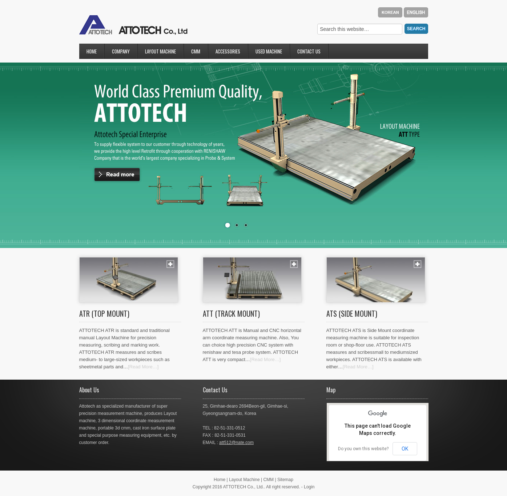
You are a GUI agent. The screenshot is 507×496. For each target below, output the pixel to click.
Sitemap (285, 479)
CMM (196, 53)
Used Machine (268, 51)
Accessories (228, 53)
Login (309, 486)
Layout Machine (161, 53)
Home (91, 51)
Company (121, 53)
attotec (133, 25)
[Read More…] (143, 366)
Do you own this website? (363, 448)
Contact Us (309, 53)
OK (405, 449)
